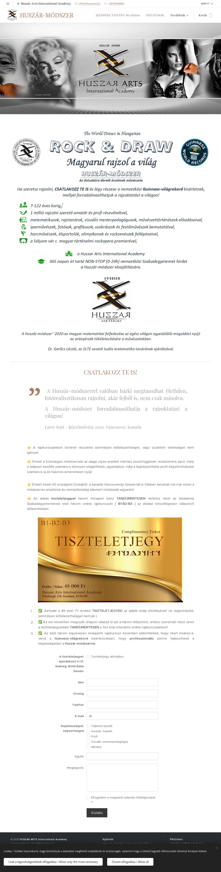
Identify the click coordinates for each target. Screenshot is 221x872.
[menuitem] (118, 15)
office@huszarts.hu (89, 3)
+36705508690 (116, 3)
